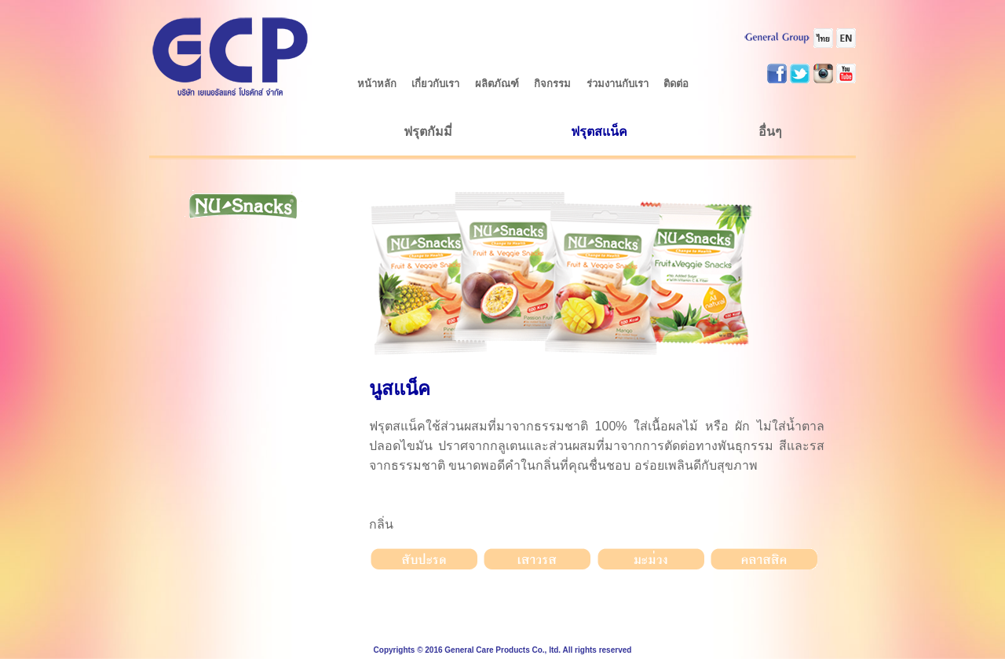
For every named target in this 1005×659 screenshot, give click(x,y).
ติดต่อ (676, 84)
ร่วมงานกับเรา (618, 84)
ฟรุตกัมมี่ (428, 131)
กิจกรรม (552, 84)
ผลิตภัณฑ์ (497, 84)
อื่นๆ (770, 131)
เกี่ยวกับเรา (435, 84)
